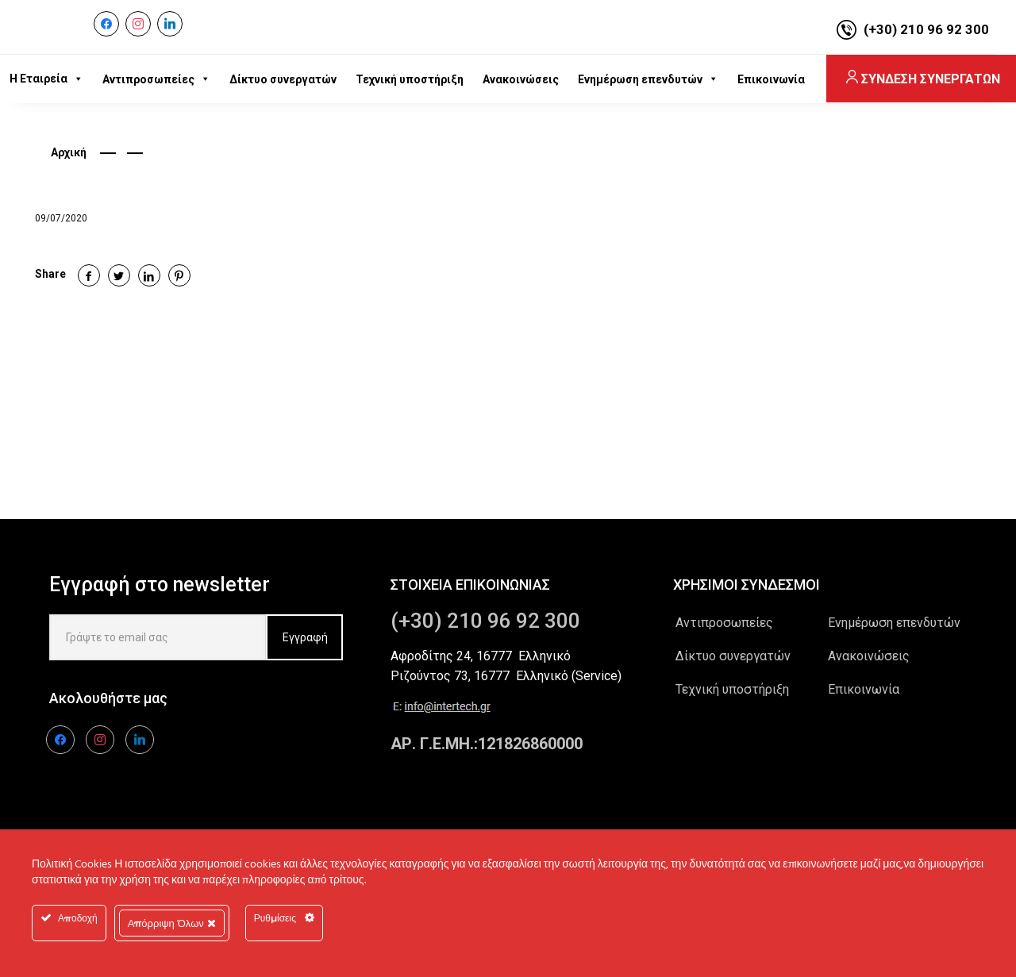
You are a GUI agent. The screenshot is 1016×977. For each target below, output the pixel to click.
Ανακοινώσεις (869, 656)
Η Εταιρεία (46, 78)
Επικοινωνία (863, 689)
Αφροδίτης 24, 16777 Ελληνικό (481, 656)
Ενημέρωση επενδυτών (894, 622)
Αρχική (69, 152)
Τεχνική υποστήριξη (732, 689)
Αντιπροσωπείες (724, 622)
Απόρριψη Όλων (172, 923)
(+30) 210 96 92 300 (926, 29)
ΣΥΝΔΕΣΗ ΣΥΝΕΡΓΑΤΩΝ (922, 79)
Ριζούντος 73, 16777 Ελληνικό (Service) (506, 675)
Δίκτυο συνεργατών (733, 656)
